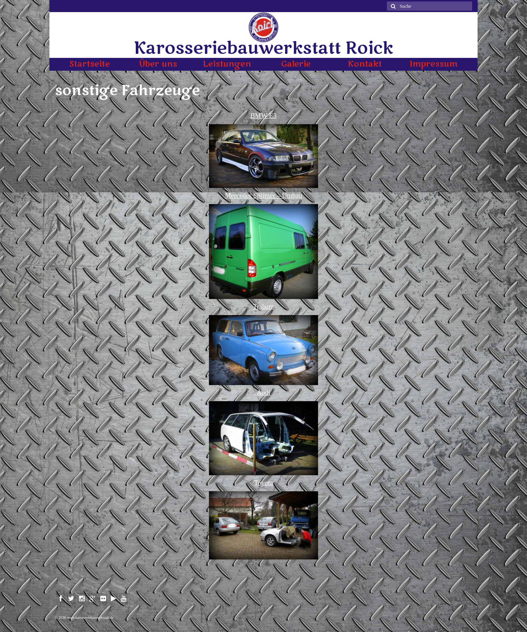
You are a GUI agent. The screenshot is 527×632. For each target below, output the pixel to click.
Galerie (296, 64)
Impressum (433, 64)
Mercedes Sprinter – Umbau (263, 195)
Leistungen (227, 64)
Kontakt (365, 64)
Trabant (263, 306)
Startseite (89, 64)
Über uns (158, 64)
